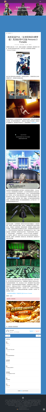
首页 (6, 33)
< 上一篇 (7, 335)
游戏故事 (9, 33)
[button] (37, 331)
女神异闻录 (10, 326)
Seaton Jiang (28, 406)
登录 (21, 390)
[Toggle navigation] (40, 1)
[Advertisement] (23, 24)
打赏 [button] (31, 331)
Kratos (19, 406)
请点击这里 (33, 122)
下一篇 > (38, 335)
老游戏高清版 (15, 326)
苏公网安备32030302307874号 (23, 409)
